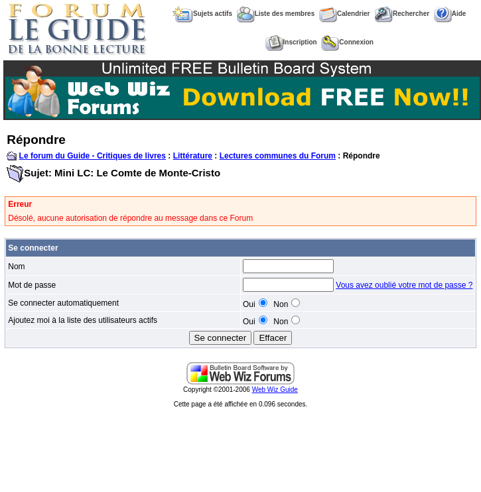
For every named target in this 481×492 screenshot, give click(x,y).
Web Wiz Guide (275, 389)
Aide (450, 13)
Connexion (347, 42)
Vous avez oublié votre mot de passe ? (404, 285)
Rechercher (401, 13)
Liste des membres (276, 13)
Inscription (291, 42)
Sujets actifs (202, 13)
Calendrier (344, 13)
